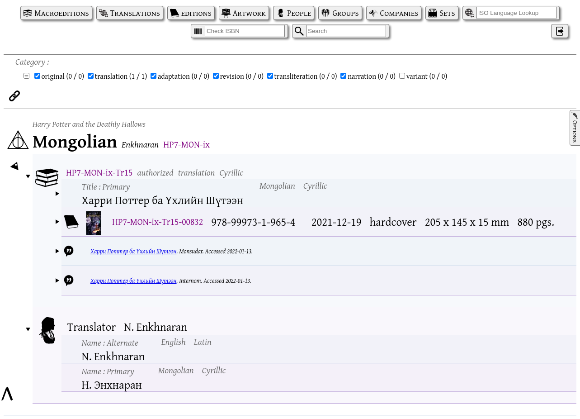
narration (372, 76)
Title (106, 186)
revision (242, 76)
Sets (447, 13)
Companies (399, 13)
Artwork (249, 13)
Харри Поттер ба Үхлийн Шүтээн (133, 251)
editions (196, 13)
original (63, 76)
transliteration (305, 76)
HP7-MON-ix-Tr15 (99, 172)
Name (110, 342)
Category (30, 61)
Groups (345, 13)
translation (121, 76)
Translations (135, 13)
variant (427, 76)
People (299, 13)
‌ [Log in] (559, 31)
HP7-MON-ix (186, 144)
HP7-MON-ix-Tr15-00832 (157, 221)
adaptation (183, 76)
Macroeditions (61, 13)
